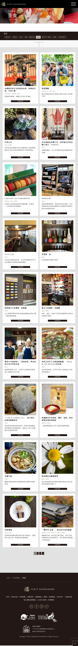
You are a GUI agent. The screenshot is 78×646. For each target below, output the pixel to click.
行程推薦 (22, 597)
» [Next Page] (43, 554)
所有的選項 (62, 37)
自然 (20, 37)
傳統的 (15, 37)
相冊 (45, 597)
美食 (38, 37)
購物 (54, 37)
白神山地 (14, 597)
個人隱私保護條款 (30, 600)
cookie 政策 (42, 600)
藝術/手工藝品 (46, 37)
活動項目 (7, 37)
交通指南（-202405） (56, 597)
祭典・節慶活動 (30, 37)
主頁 (7, 597)
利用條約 (51, 600)
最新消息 (69, 597)
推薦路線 (39, 597)
